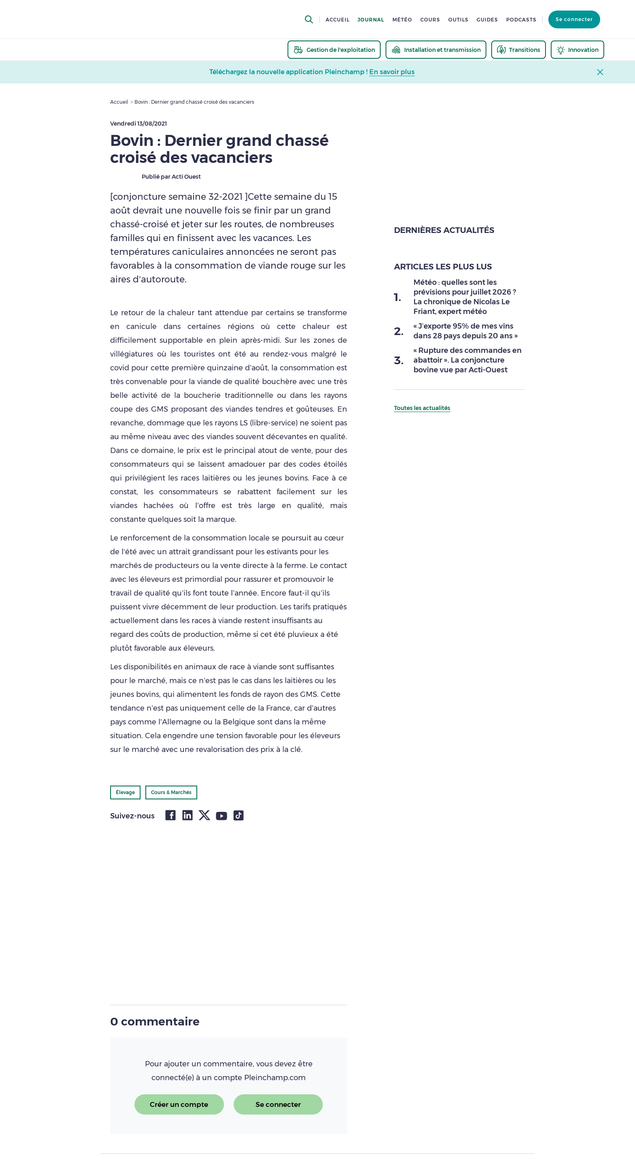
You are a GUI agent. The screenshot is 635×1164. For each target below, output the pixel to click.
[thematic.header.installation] (436, 50)
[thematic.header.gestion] (334, 50)
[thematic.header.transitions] (518, 50)
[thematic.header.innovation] (577, 50)
